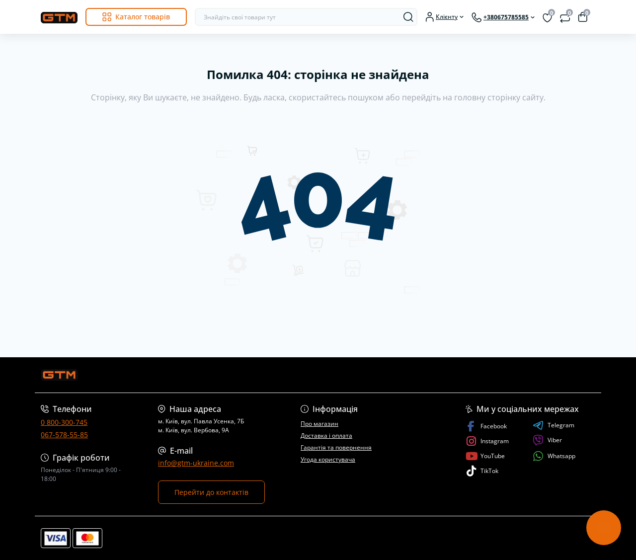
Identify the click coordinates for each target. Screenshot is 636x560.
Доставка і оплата (326, 435)
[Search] (408, 17)
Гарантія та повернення (336, 447)
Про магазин (319, 423)
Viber (547, 440)
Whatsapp (554, 456)
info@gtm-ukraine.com (196, 463)
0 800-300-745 (64, 422)
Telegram (553, 425)
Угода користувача (328, 459)
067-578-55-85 (64, 434)
